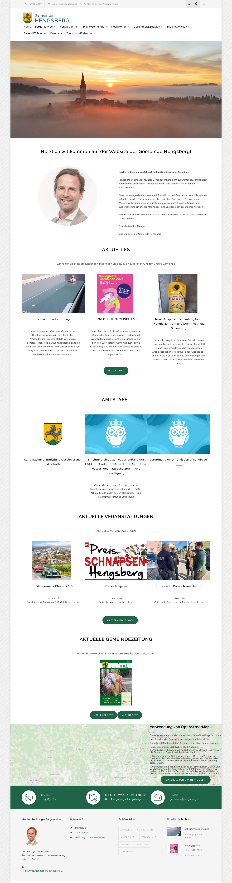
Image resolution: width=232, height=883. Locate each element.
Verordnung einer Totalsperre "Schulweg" (179, 448)
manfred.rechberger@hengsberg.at (44, 859)
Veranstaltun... (145, 819)
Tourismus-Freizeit (191, 22)
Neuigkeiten (172, 15)
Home (79, 15)
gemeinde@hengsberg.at (64, 4)
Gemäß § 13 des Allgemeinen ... (102, 4)
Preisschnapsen (116, 574)
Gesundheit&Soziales (89, 22)
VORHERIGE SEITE (103, 704)
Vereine (168, 22)
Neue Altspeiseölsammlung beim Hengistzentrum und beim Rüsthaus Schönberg (178, 312)
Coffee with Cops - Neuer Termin (179, 574)
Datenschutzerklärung (158, 876)
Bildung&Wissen (120, 22)
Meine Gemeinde (147, 15)
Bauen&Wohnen (146, 22)
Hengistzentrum (121, 15)
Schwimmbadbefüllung (53, 307)
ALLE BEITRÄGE (116, 359)
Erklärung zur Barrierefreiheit (90, 826)
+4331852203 (35, 4)
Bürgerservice (97, 15)
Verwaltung (141, 833)
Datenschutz (81, 821)
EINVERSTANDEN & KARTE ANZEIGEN (185, 769)
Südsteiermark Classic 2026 (53, 574)
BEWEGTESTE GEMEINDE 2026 (116, 307)
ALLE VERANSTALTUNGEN (120, 609)
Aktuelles (126, 819)
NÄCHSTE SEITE (129, 704)
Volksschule (148, 826)
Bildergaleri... (128, 826)
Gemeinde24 (89, 876)
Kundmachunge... (130, 840)
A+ (189, 4)
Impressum (81, 816)
